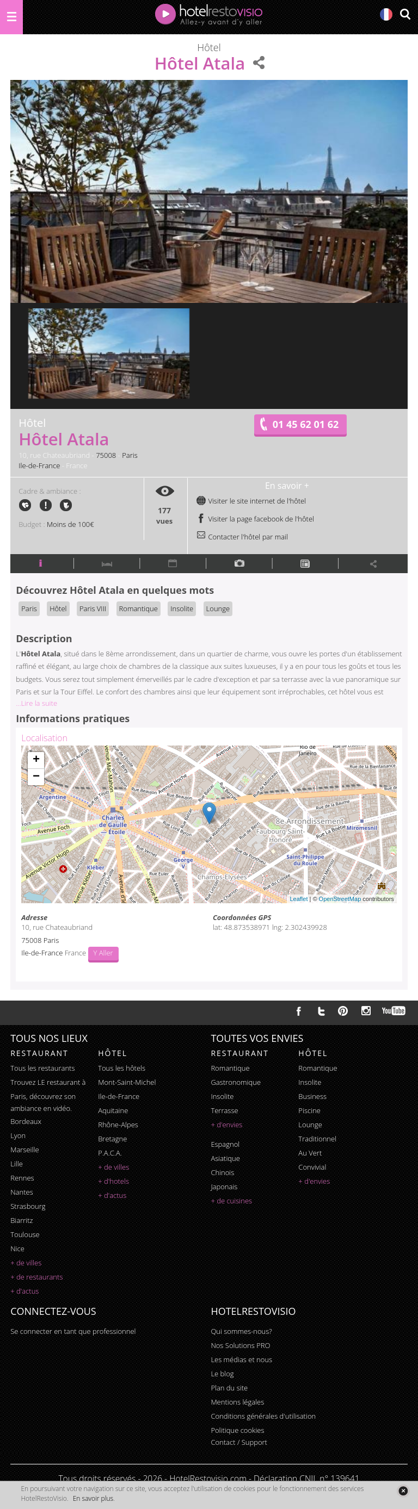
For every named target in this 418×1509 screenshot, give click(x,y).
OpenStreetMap (340, 899)
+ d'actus (24, 1291)
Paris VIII (92, 608)
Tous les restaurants (42, 1068)
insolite (222, 1096)
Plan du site (229, 1388)
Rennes (22, 1178)
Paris (130, 455)
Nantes (21, 1192)
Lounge (218, 608)
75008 (106, 455)
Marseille (24, 1149)
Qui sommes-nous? (241, 1331)
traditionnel (317, 1139)
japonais (224, 1186)
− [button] (36, 777)
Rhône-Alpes (118, 1124)
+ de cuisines (231, 1201)
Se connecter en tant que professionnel (73, 1331)
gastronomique (236, 1082)
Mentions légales (237, 1402)
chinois (222, 1172)
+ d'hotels (113, 1181)
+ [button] (36, 760)
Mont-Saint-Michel (127, 1082)
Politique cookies (237, 1430)
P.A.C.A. (110, 1153)
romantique (230, 1068)
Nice (17, 1248)
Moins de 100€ (70, 524)
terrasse (224, 1110)
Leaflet (299, 899)
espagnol (225, 1144)
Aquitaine (113, 1110)
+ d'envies (226, 1124)
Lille (16, 1164)
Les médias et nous (241, 1359)
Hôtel (58, 608)
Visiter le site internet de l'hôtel (251, 501)
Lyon (18, 1135)
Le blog (222, 1373)
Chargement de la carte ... (207, 824)
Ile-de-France (39, 465)
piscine (309, 1110)
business (312, 1096)
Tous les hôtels (121, 1068)
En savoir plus (93, 1498)
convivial (312, 1167)
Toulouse (25, 1234)
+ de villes (25, 1263)
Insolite (181, 608)
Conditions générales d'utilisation (263, 1416)
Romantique (138, 608)
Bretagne (112, 1139)
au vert (310, 1153)
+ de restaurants (36, 1277)
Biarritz (21, 1220)
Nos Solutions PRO (240, 1345)
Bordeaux (25, 1121)
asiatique (225, 1158)
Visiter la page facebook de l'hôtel (255, 519)
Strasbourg (27, 1206)
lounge (310, 1124)
